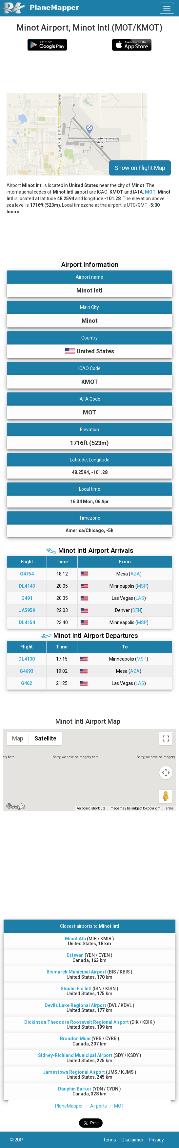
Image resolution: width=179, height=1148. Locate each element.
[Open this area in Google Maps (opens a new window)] (16, 806)
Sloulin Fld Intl (76, 988)
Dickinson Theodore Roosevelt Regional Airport (76, 1022)
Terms (113, 1139)
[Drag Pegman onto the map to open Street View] (165, 796)
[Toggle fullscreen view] (165, 738)
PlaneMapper (69, 1106)
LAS (140, 598)
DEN (136, 610)
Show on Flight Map (140, 167)
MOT (150, 192)
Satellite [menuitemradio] (45, 738)
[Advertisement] (80, 72)
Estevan (75, 955)
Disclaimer (135, 1139)
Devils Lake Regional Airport (75, 1005)
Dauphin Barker (74, 1088)
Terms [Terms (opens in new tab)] (169, 808)
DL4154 (27, 622)
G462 (26, 683)
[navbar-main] (167, 8)
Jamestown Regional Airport (74, 1072)
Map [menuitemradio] (17, 738)
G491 (26, 598)
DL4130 (26, 659)
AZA (135, 573)
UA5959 (26, 610)
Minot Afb (75, 938)
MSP (142, 586)
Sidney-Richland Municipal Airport (75, 1055)
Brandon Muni (75, 1038)
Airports (98, 1106)
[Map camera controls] (165, 772)
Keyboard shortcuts (91, 808)
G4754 (27, 573)
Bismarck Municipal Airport (76, 971)
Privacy (159, 1139)
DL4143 (27, 586)
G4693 (26, 671)
